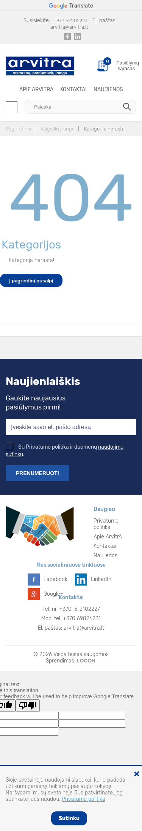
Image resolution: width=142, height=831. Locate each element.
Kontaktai (73, 89)
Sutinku (69, 818)
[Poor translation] (28, 705)
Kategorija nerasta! (105, 128)
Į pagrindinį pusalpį (31, 281)
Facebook (55, 579)
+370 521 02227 (70, 20)
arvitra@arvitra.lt (69, 27)
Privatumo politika (106, 524)
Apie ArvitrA (36, 89)
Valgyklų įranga (58, 128)
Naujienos (108, 89)
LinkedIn (101, 579)
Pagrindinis (18, 128)
